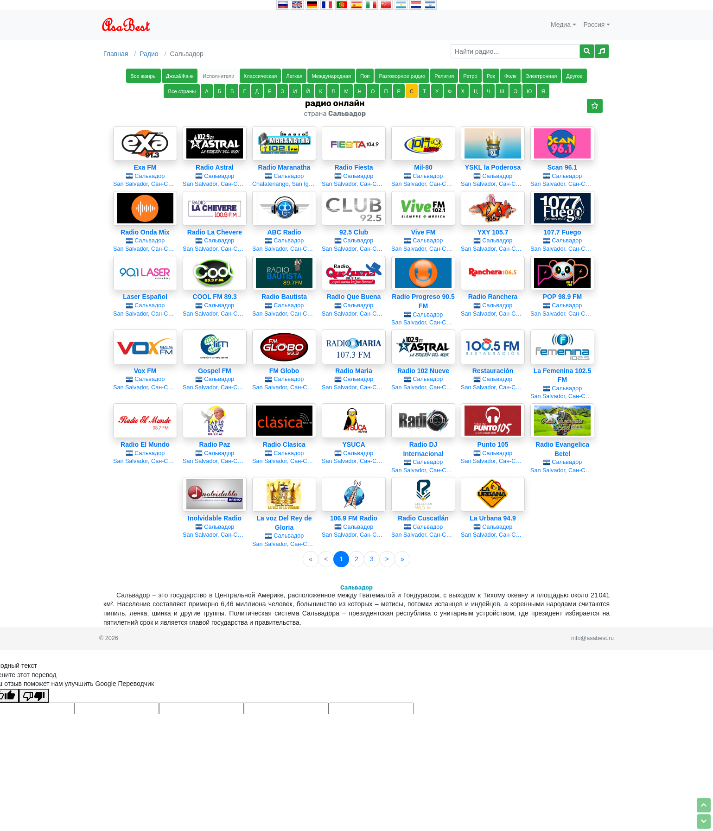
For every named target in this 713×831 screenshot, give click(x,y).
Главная (115, 53)
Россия (594, 24)
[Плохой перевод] (34, 696)
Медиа (561, 24)
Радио (149, 53)
